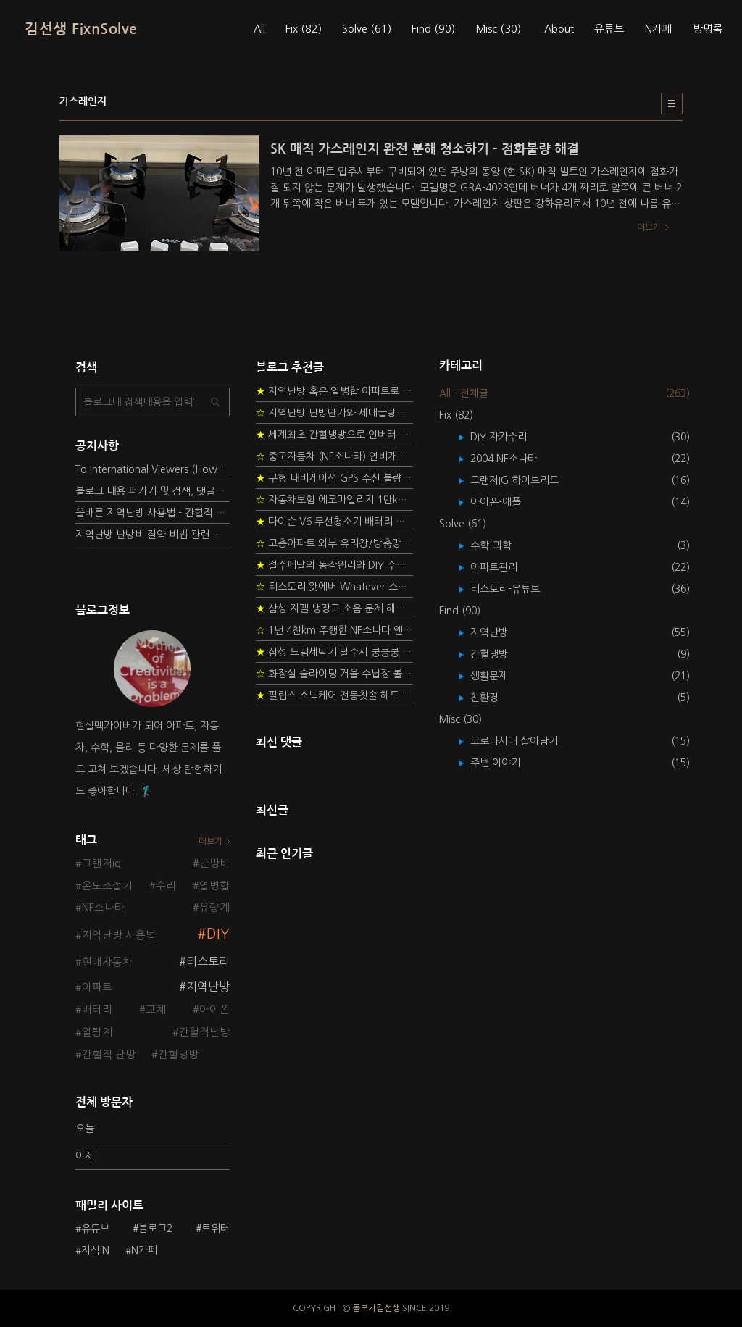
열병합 (214, 886)
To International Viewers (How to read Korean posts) (152, 469)
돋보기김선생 (376, 1308)
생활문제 (499, 675)
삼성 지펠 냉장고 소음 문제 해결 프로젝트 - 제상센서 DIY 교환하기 (334, 608)
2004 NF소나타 (514, 458)
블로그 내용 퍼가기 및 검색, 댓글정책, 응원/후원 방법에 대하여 (152, 491)
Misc (498, 29)
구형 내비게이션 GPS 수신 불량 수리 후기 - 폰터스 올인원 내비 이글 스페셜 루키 (334, 478)
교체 (156, 1010)
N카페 (658, 29)
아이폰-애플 (506, 502)
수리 (166, 886)
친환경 (494, 697)
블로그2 (155, 1228)
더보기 (210, 841)
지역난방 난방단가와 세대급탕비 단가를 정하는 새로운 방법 (334, 413)
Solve (366, 29)
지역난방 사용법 (119, 935)
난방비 (214, 863)
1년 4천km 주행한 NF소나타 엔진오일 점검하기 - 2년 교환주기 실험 (334, 630)
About (559, 29)
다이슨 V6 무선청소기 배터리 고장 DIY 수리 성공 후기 (334, 521)
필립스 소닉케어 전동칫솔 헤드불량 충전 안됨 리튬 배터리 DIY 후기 (334, 695)
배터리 (97, 1010)
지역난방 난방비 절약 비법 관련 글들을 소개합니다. (152, 534)
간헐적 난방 (109, 1055)
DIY (218, 934)
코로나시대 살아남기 (524, 741)
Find (433, 29)
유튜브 (609, 29)
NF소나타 (103, 908)
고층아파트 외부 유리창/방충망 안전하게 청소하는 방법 (334, 543)
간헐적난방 (204, 1032)
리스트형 (672, 103)
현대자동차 (107, 962)
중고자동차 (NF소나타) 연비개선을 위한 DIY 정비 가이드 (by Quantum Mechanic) (334, 456)
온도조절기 (107, 886)
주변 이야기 (505, 762)
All (259, 29)
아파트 (97, 987)
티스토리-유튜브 (515, 588)
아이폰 (214, 1010)
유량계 (214, 908)
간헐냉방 (178, 1055)
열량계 (97, 1032)
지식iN (95, 1250)
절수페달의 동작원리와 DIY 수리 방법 (334, 565)
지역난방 (208, 986)
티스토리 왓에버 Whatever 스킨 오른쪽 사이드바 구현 (334, 587)
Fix (303, 29)
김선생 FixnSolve (81, 29)
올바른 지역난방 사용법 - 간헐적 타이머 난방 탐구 (152, 513)
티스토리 (208, 961)
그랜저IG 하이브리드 (525, 480)
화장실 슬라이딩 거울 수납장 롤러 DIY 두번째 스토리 (334, 674)
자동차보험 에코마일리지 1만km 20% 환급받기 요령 (334, 500)
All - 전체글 (463, 393)
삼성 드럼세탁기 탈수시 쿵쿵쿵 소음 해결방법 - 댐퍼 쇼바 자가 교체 (334, 652)
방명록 (708, 29)
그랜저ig (101, 863)
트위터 (215, 1228)
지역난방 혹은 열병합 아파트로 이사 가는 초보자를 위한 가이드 (334, 391)
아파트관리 (504, 567)
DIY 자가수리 (509, 436)
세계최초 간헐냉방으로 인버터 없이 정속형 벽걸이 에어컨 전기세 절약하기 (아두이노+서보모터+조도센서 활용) (334, 435)
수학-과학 (501, 545)
